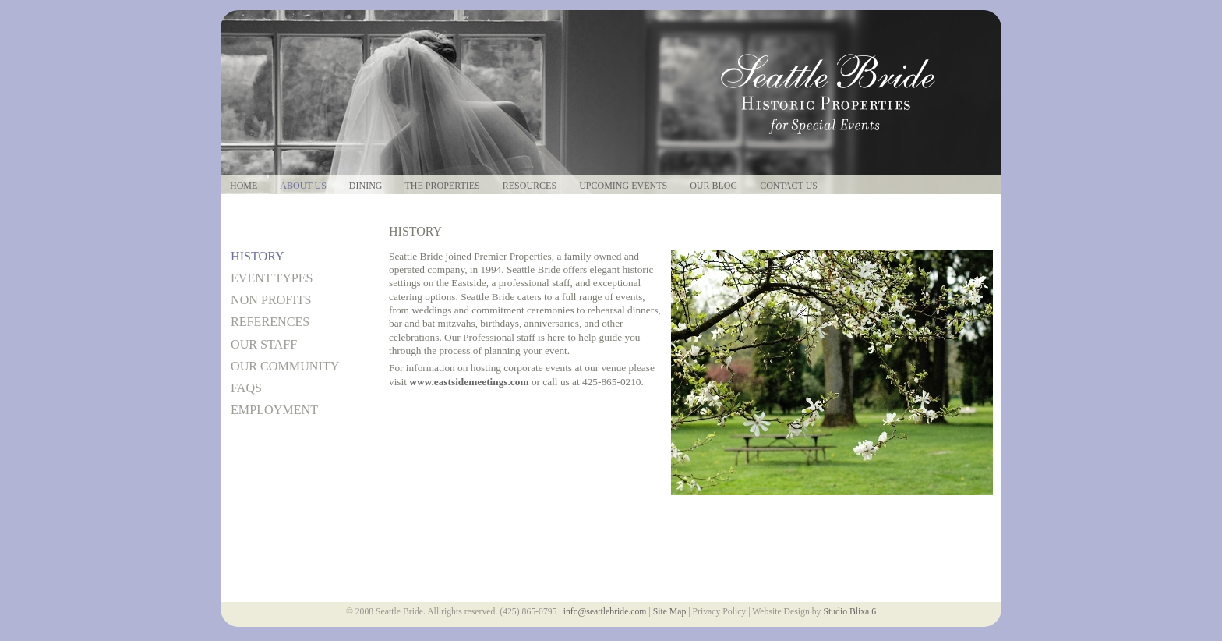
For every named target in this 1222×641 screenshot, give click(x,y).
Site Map (670, 612)
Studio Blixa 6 (849, 612)
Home (243, 186)
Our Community (285, 366)
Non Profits (271, 299)
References (270, 321)
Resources (529, 186)
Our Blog (713, 186)
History (257, 256)
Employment (274, 409)
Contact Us (789, 186)
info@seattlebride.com (605, 612)
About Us (303, 186)
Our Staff (264, 344)
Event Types (272, 278)
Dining (366, 186)
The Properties (441, 186)
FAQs (246, 388)
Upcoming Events (623, 186)
